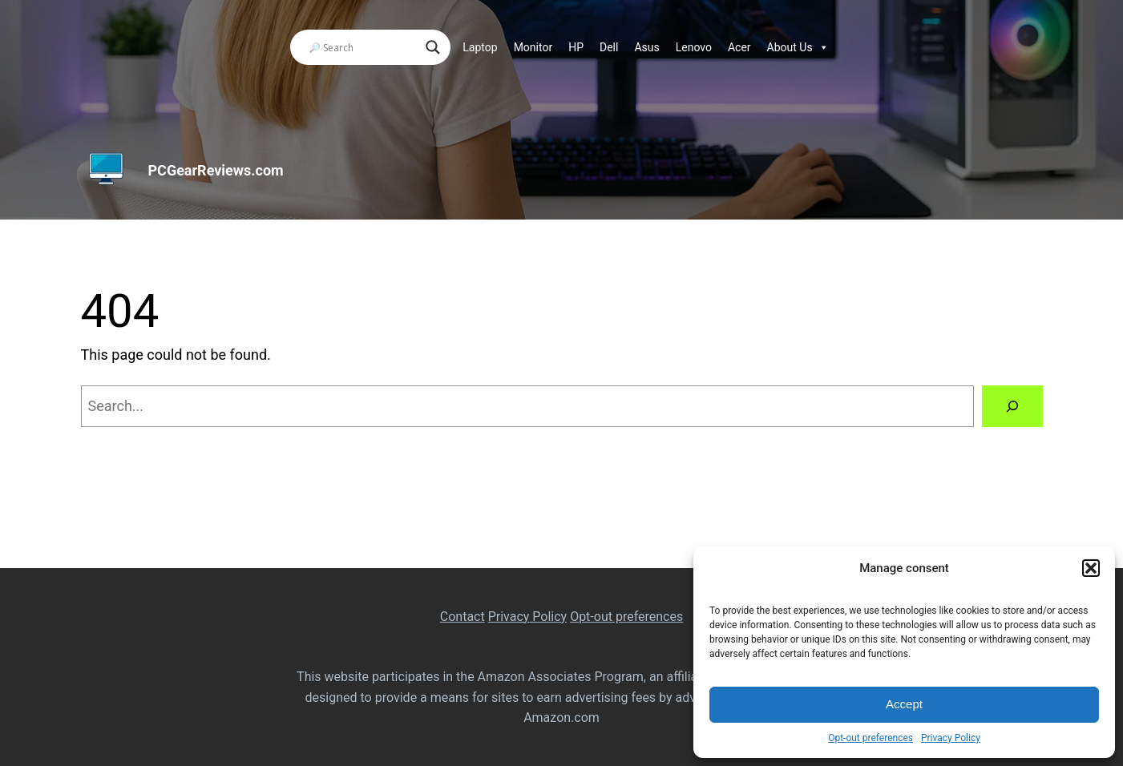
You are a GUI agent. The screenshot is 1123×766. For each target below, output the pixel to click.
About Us (798, 47)
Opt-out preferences (870, 738)
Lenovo (694, 47)
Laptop (480, 47)
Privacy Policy (950, 738)
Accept (904, 704)
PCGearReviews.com (216, 170)
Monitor (533, 47)
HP (576, 47)
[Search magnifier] (433, 47)
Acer (739, 47)
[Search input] (363, 47)
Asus (646, 47)
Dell (609, 47)
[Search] (1012, 406)
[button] (1091, 568)
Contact (462, 616)
